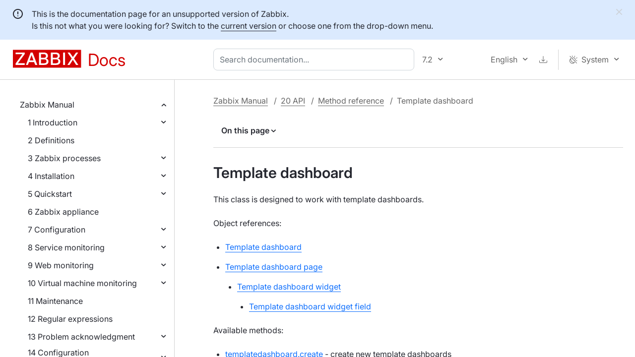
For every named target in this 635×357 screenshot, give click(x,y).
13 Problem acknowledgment (81, 337)
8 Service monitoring (66, 247)
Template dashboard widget (289, 287)
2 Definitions (51, 140)
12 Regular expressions (70, 319)
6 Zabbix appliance (63, 212)
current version (248, 26)
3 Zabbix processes (64, 158)
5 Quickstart (50, 194)
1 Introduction (52, 122)
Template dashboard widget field (310, 306)
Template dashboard (263, 247)
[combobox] (315, 59)
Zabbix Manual (47, 105)
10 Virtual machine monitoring (82, 283)
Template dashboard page (273, 267)
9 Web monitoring (61, 265)
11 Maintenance (55, 301)
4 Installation (51, 176)
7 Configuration (56, 230)
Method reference (351, 101)
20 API (293, 101)
